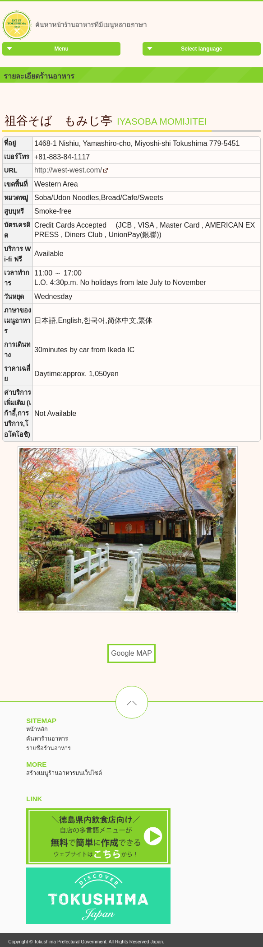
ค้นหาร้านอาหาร (47, 738)
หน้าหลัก (37, 729)
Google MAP (131, 653)
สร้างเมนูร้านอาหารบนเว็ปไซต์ (64, 773)
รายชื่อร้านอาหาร (48, 748)
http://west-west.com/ (68, 170)
